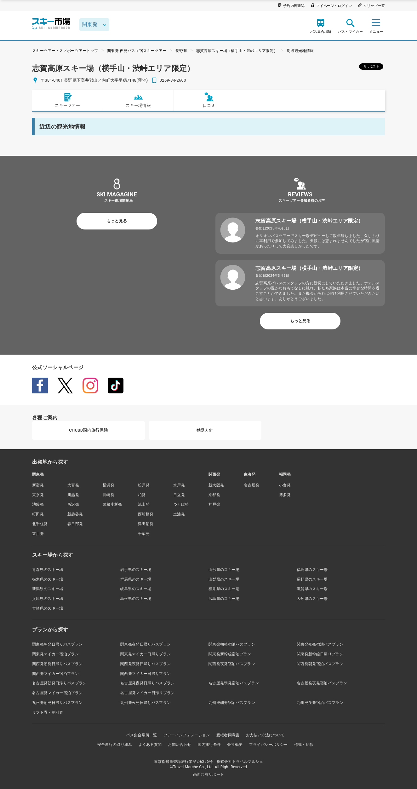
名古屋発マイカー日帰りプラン (147, 693)
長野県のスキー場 (312, 579)
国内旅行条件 (209, 744)
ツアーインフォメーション (186, 735)
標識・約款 (304, 744)
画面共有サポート (208, 774)
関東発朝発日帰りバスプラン (57, 644)
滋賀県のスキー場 (312, 589)
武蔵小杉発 (112, 504)
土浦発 (179, 514)
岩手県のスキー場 (135, 569)
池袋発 (38, 504)
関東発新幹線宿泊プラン (229, 654)
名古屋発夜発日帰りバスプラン (147, 683)
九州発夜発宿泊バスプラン (320, 702)
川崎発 (108, 495)
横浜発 (108, 485)
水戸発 (179, 485)
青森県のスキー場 (47, 569)
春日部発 (75, 524)
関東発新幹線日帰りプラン (320, 654)
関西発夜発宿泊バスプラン (231, 664)
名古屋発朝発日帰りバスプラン (59, 683)
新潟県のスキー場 (47, 589)
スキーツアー (67, 100)
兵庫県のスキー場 (47, 598)
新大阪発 (216, 485)
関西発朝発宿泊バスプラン (320, 664)
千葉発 (144, 533)
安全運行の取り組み (114, 744)
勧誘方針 (205, 430)
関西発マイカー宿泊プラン (55, 673)
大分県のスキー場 (312, 598)
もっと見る (116, 220)
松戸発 (144, 485)
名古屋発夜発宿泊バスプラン (322, 683)
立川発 (38, 533)
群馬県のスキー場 (135, 579)
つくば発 (181, 504)
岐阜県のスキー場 (135, 589)
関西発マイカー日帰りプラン (145, 673)
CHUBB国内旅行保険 (88, 430)
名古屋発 (251, 485)
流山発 (144, 504)
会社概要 (235, 744)
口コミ (209, 100)
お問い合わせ (179, 744)
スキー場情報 (138, 100)
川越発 (73, 495)
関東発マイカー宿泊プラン (55, 654)
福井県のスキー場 (224, 589)
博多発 (285, 495)
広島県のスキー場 (224, 598)
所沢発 (73, 504)
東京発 (38, 495)
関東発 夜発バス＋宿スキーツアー (136, 51)
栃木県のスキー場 (47, 579)
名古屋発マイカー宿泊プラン (57, 693)
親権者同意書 (228, 735)
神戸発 (214, 504)
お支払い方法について (265, 735)
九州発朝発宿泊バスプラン (231, 702)
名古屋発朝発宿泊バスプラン (233, 683)
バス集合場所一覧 (141, 735)
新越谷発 (75, 514)
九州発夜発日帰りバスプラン (145, 702)
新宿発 (38, 485)
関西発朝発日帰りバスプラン (57, 664)
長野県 (181, 51)
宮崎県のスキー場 (47, 608)
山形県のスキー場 (224, 569)
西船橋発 (145, 514)
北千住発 (40, 524)
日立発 (179, 495)
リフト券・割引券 (47, 712)
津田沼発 (145, 524)
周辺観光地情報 (300, 51)
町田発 (38, 514)
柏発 (142, 495)
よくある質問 (150, 744)
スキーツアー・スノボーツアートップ (65, 51)
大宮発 (73, 485)
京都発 (214, 495)
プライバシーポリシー (268, 744)
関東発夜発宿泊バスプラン (320, 644)
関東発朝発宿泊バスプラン (231, 644)
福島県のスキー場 (312, 569)
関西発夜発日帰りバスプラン (145, 664)
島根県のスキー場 (135, 598)
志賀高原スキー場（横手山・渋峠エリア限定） (237, 51)
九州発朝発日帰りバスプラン (57, 702)
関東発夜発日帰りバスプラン (145, 644)
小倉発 (285, 485)
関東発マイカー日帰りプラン (145, 654)
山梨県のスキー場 (224, 579)
